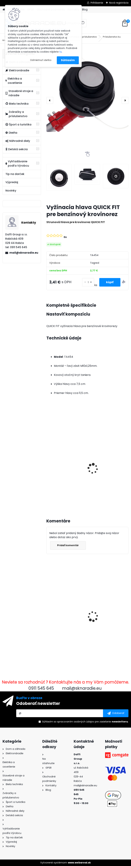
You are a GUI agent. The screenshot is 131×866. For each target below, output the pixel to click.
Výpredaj (11, 182)
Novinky (10, 191)
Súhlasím (68, 60)
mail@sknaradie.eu (23, 253)
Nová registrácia (118, 2)
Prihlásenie (97, 2)
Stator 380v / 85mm (104, 608)
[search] (82, 24)
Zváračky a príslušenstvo (16, 114)
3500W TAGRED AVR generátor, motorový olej (65, 465)
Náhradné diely (17, 141)
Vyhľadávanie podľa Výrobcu (17, 163)
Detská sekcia (16, 149)
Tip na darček (14, 174)
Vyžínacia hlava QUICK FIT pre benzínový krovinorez (66, 610)
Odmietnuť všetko (40, 60)
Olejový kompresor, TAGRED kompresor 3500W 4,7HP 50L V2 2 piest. (105, 471)
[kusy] (88, 282)
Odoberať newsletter (38, 703)
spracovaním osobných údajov (75, 721)
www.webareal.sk (79, 862)
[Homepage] (4, 9)
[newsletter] (115, 713)
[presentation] (49, 100)
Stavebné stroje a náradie (19, 93)
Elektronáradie (17, 70)
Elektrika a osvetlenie (13, 81)
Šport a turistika (18, 124)
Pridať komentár (68, 545)
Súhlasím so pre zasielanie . (85, 721)
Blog (85, 9)
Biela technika (16, 104)
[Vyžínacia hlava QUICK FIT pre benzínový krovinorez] (87, 90)
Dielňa (11, 133)
